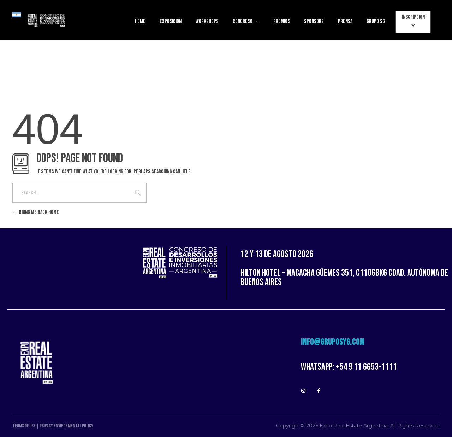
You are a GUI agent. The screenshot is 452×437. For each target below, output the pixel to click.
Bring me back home (35, 212)
